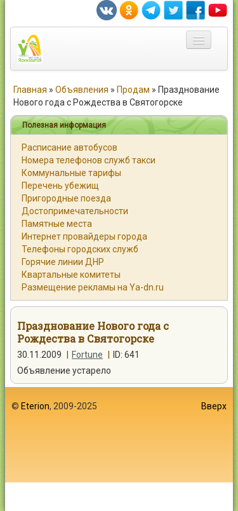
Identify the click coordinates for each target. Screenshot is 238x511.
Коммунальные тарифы (71, 173)
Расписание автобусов (69, 147)
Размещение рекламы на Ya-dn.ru (93, 287)
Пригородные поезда (66, 198)
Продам (133, 90)
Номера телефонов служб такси (88, 160)
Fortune (87, 355)
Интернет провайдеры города (84, 236)
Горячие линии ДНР (63, 262)
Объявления (82, 90)
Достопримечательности (75, 211)
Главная (30, 90)
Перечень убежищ (60, 186)
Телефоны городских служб (80, 249)
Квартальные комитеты (71, 274)
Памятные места (57, 224)
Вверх (214, 406)
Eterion (35, 406)
